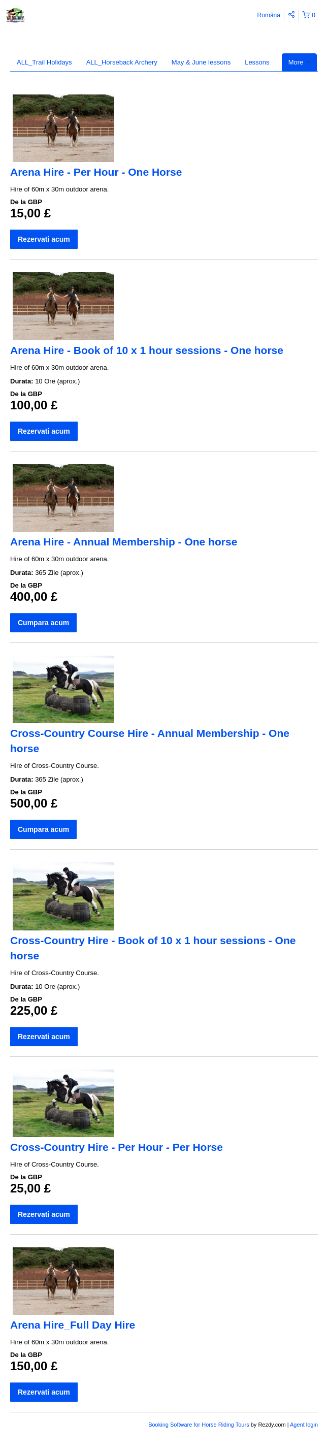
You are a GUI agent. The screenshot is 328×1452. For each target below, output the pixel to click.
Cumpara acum (43, 623)
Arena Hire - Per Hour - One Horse (96, 172)
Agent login (304, 1425)
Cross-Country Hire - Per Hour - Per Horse (116, 1147)
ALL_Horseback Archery (121, 62)
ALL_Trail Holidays (44, 62)
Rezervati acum (44, 239)
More (299, 62)
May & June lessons (201, 62)
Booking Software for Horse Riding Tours (199, 1425)
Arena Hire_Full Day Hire (72, 1325)
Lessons (257, 62)
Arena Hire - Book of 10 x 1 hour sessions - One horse (146, 350)
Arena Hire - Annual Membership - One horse (123, 541)
